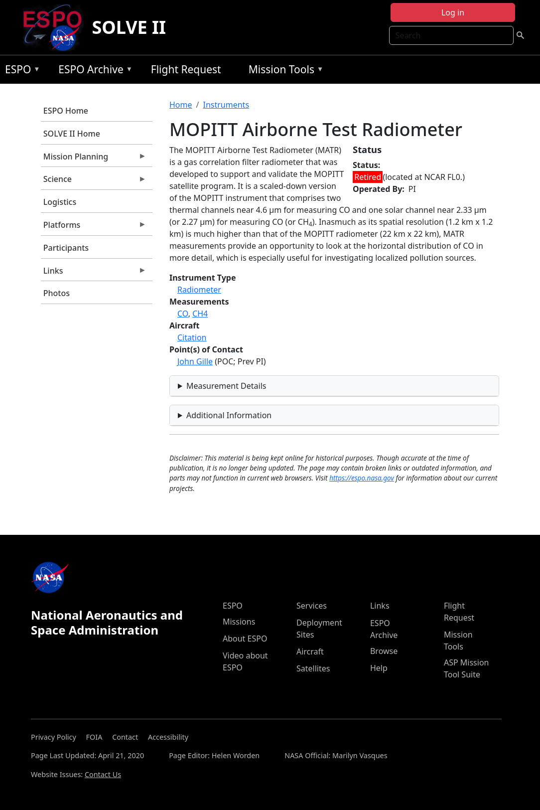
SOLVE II (129, 27)
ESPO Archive (93, 71)
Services (311, 605)
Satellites (313, 668)
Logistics (59, 201)
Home (180, 104)
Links (93, 273)
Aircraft (310, 651)
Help (379, 667)
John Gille (195, 361)
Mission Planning (93, 159)
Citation (191, 337)
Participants (66, 247)
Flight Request (186, 69)
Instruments (226, 104)
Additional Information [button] (228, 415)
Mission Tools (284, 71)
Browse (384, 651)
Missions (239, 621)
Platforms (93, 227)
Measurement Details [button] (226, 385)
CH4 (200, 313)
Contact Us (103, 774)
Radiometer (199, 289)
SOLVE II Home (71, 133)
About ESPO (245, 638)
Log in (452, 12)
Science (93, 181)
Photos (56, 293)
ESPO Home (65, 110)
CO (182, 313)
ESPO (20, 71)
